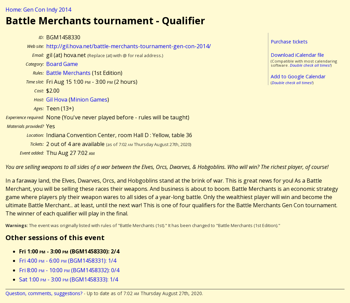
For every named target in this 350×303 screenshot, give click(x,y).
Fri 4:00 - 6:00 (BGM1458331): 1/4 (67, 260)
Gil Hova (56, 99)
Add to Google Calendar (298, 76)
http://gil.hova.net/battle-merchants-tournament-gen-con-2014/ (128, 46)
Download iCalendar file (297, 55)
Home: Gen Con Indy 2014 (38, 9)
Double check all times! (310, 65)
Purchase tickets (289, 41)
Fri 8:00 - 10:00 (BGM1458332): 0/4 (69, 270)
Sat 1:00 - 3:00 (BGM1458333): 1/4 (68, 279)
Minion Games (88, 99)
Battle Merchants (68, 73)
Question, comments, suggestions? (43, 293)
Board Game (62, 64)
